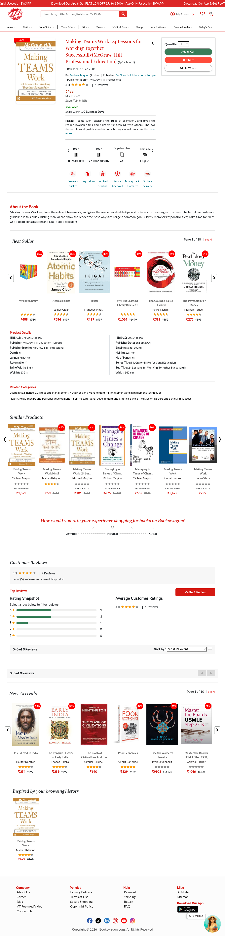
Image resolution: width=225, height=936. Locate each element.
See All (208, 239)
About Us (23, 892)
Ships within (84, 111)
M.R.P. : (73, 96)
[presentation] (68, 150)
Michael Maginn (79, 75)
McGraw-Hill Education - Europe (136, 75)
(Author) (95, 75)
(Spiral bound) (126, 62)
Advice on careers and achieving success (166, 398)
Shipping (130, 897)
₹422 (69, 91)
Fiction (26, 27)
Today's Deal (205, 27)
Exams (99, 27)
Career (21, 897)
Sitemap (183, 897)
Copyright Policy (81, 906)
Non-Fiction (46, 27)
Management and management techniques (135, 392)
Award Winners (158, 27)
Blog (20, 901)
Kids (84, 27)
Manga (139, 27)
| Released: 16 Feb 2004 (80, 68)
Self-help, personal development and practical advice (105, 398)
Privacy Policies (81, 892)
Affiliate (183, 892)
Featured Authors (183, 27)
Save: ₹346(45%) (77, 100)
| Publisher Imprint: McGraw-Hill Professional (93, 79)
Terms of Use (79, 897)
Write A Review (195, 592)
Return (128, 901)
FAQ (127, 906)
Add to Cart (188, 51)
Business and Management (88, 392)
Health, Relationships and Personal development (40, 398)
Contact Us (24, 911)
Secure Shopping (81, 901)
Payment (130, 892)
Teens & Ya (67, 27)
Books (10, 27)
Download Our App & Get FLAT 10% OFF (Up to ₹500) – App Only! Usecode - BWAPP (120, 3)
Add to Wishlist (188, 68)
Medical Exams (121, 27)
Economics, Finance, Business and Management (39, 392)
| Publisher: (128, 75)
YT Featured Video (29, 906)
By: (77, 75)
